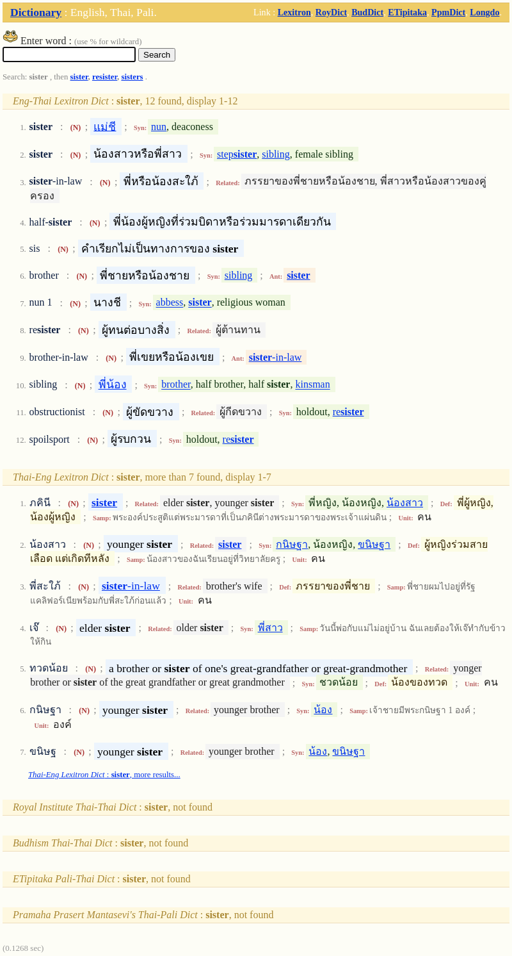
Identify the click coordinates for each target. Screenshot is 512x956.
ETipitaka (407, 12)
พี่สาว (270, 627)
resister (104, 76)
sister (79, 76)
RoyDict (331, 12)
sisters (132, 76)
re (348, 411)
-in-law (275, 357)
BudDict (367, 12)
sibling (276, 154)
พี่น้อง (113, 384)
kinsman (312, 384)
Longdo (484, 12)
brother (176, 384)
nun (158, 126)
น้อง (323, 709)
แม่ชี (104, 126)
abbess (170, 302)
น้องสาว (405, 502)
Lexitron (294, 12)
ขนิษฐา (374, 544)
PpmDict (448, 12)
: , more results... (104, 774)
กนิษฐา (292, 544)
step (237, 154)
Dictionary (35, 12)
